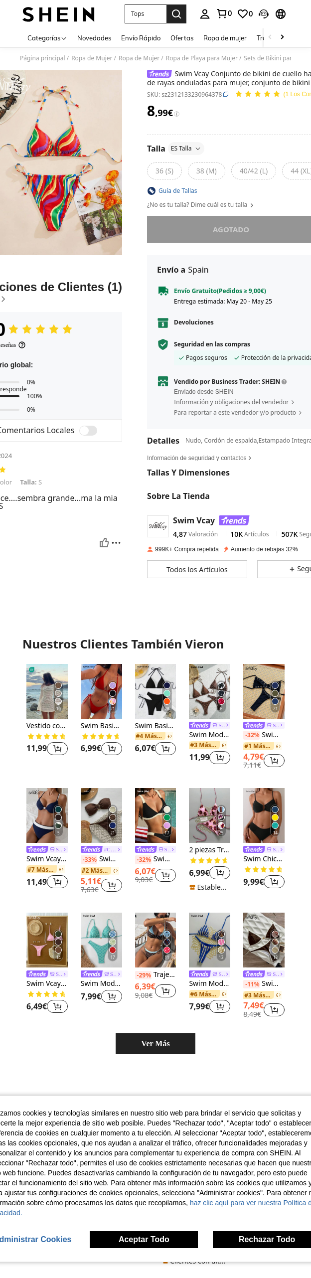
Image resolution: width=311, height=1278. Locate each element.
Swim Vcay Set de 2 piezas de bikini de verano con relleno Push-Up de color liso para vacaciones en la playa (47, 859)
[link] (224, 13)
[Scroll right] (282, 37)
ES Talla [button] (186, 148)
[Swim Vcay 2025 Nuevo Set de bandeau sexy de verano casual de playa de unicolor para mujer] (264, 691)
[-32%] (251, 735)
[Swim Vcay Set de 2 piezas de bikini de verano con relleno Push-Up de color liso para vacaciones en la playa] (47, 815)
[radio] (164, 170)
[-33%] (89, 859)
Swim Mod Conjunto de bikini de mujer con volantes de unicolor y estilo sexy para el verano (155, 859)
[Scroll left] (270, 37)
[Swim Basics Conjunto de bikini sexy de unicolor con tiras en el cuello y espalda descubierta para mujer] (101, 691)
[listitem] (47, 716)
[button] (145, 13)
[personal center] (205, 14)
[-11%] (251, 984)
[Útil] (104, 543)
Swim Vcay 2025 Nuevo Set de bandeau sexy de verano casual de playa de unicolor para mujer (264, 735)
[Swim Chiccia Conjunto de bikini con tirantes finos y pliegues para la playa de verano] (264, 815)
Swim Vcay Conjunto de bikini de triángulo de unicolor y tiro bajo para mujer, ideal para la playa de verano (47, 983)
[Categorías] (47, 37)
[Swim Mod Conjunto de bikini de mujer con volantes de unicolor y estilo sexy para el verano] (155, 815)
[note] (209, 887)
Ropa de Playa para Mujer (202, 58)
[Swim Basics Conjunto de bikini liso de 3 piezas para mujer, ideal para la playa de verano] (155, 691)
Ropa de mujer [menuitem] (225, 38)
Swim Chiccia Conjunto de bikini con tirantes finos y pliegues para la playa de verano (264, 859)
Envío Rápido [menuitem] (140, 38)
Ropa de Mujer (91, 58)
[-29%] (143, 975)
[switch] (88, 431)
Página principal (42, 58)
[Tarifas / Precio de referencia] (176, 113)
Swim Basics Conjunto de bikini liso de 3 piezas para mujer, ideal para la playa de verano (155, 726)
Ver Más (155, 1043)
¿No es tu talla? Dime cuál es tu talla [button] (201, 204)
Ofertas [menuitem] (181, 38)
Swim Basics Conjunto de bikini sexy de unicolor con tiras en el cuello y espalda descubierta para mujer (101, 726)
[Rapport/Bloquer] (116, 543)
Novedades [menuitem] (94, 38)
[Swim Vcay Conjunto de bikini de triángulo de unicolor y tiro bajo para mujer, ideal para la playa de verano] (47, 940)
